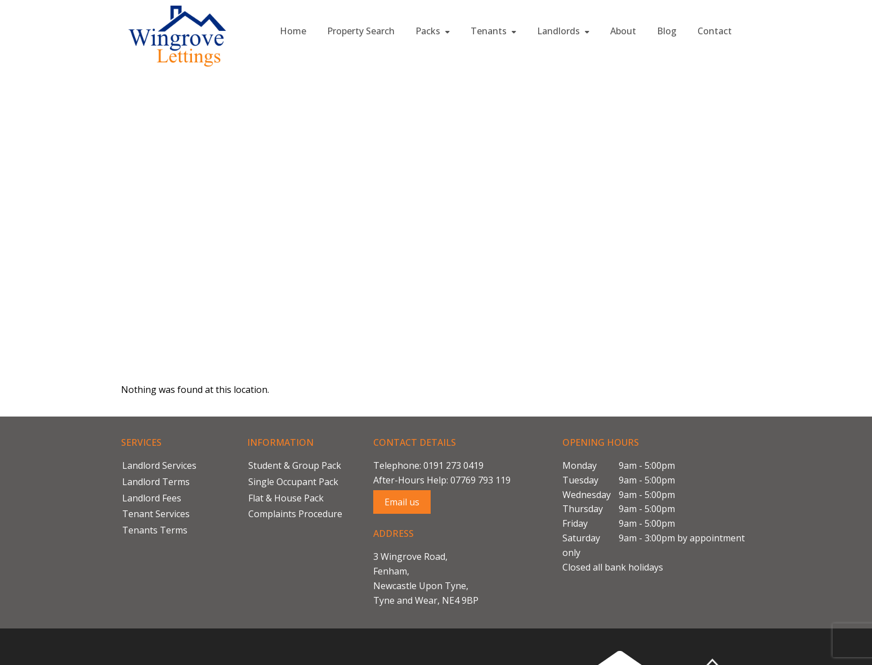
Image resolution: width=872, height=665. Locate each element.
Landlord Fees (151, 498)
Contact (714, 31)
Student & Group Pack (294, 465)
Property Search (361, 31)
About (623, 31)
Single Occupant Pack (293, 482)
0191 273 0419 (453, 465)
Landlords (563, 31)
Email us (401, 502)
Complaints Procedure (295, 514)
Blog (667, 31)
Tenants (493, 31)
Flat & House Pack (286, 498)
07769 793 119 (480, 480)
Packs (432, 31)
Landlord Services (159, 465)
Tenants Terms (154, 530)
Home (293, 31)
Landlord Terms (156, 482)
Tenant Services (156, 514)
